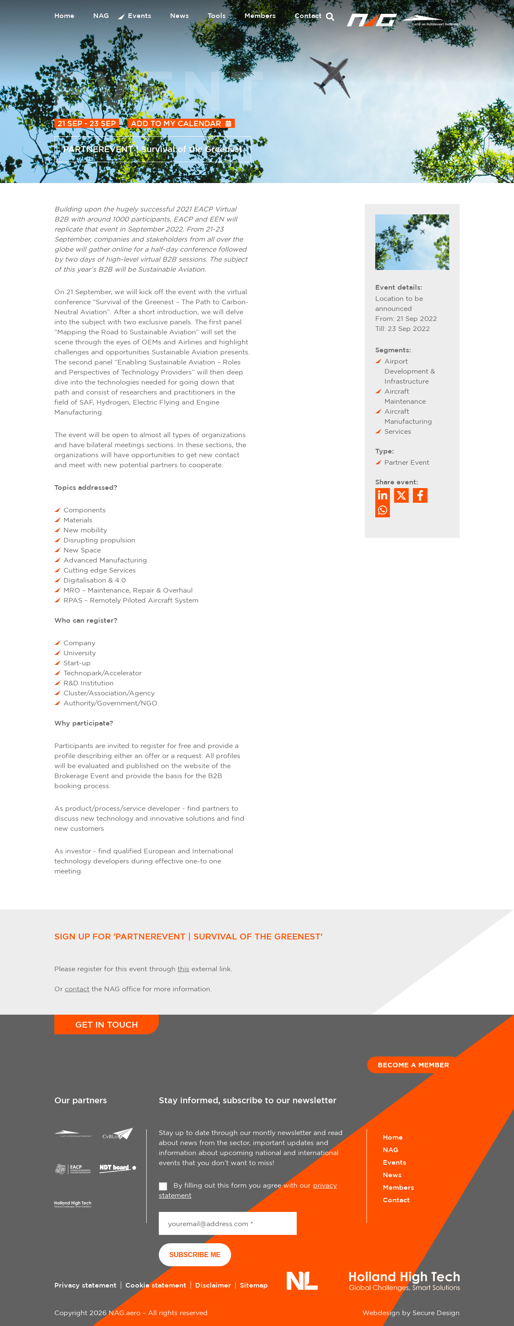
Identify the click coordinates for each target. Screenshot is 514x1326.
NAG (101, 15)
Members (260, 15)
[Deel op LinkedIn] (382, 495)
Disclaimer (213, 1285)
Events (139, 15)
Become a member (413, 1065)
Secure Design (436, 1312)
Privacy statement (85, 1285)
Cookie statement (155, 1285)
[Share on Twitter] (401, 495)
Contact (308, 15)
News (179, 15)
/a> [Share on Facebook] (420, 495)
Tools (217, 15)
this (183, 968)
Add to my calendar (176, 123)
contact (77, 989)
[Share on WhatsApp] (382, 510)
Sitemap (254, 1285)
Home (64, 15)
